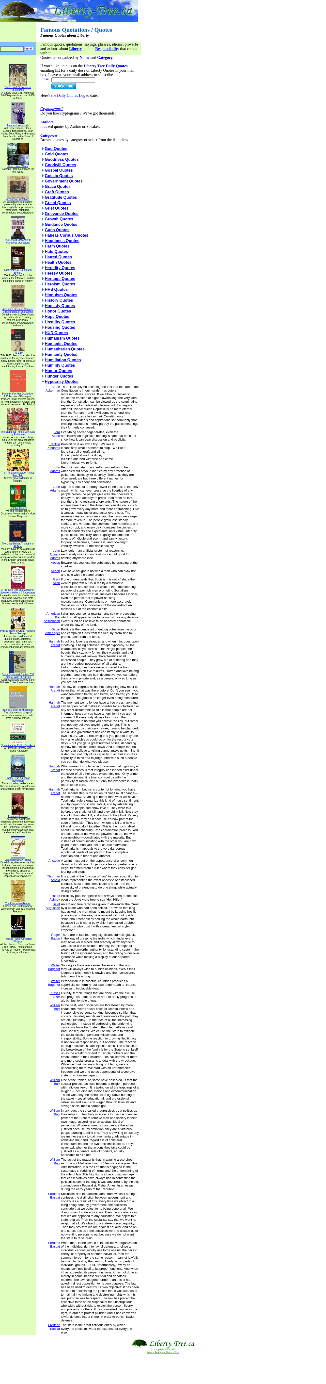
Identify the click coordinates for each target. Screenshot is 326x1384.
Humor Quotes (58, 371)
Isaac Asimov (54, 897)
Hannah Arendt (54, 643)
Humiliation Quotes (63, 360)
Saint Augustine (53, 906)
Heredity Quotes (60, 268)
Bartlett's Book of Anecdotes (17, 708)
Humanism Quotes (62, 338)
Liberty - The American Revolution (17, 778)
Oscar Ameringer (52, 631)
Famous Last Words (18, 124)
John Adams (55, 469)
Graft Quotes (57, 192)
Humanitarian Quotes (65, 349)
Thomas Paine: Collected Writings (18, 939)
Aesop (55, 562)
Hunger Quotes (59, 376)
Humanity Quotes (61, 354)
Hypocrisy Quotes (61, 381)
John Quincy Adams (55, 554)
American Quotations (17, 198)
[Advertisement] (163, 1369)
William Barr (55, 1007)
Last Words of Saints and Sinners (18, 270)
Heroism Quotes (60, 284)
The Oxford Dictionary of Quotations (17, 87)
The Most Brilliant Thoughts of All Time (17, 544)
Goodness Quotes (62, 159)
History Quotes (59, 300)
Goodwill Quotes (60, 165)
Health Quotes (58, 262)
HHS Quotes (56, 289)
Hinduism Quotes (61, 295)
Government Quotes (64, 181)
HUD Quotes (56, 333)
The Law (18, 351)
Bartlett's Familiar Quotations (17, 392)
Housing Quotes (60, 327)
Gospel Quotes (59, 170)
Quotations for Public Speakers (18, 744)
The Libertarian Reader (18, 902)
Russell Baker (54, 995)
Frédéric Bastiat (54, 1195)
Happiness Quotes (62, 241)
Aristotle (54, 860)
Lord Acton (56, 434)
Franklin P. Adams (53, 446)
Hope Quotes (57, 316)
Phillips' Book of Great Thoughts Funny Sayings (17, 631)
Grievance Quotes (61, 214)
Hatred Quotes (58, 257)
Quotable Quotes (18, 507)
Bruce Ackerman (53, 388)
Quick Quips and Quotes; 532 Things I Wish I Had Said (18, 674)
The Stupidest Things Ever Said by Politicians (17, 432)
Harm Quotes (57, 246)
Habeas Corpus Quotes (66, 235)
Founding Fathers (17, 815)
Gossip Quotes (59, 176)
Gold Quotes (56, 154)
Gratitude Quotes (61, 197)
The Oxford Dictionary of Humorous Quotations (17, 240)
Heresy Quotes (59, 273)
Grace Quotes (58, 186)
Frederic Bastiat (54, 1244)
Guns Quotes (57, 230)
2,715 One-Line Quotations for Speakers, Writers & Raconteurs (17, 590)
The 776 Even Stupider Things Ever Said (17, 473)
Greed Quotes (58, 203)
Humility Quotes (60, 365)
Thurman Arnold (53, 878)
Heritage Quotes (60, 279)
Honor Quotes (58, 311)
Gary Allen (56, 581)
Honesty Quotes (60, 306)
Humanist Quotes (61, 344)
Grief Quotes (57, 208)
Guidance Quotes (61, 224)
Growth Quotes (59, 219)
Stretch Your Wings (18, 165)
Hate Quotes (56, 251)
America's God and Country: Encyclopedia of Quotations (17, 309)
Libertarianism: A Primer (18, 858)
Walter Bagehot (54, 967)
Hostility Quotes (60, 322)
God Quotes (56, 149)
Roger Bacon (55, 936)
